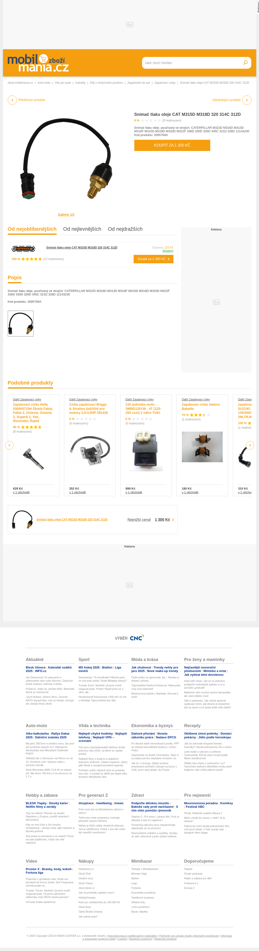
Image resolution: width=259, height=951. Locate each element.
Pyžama (136, 888)
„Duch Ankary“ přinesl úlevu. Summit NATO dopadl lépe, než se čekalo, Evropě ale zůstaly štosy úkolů (50, 700)
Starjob (188, 869)
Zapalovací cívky (164, 82)
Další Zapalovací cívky (27, 399)
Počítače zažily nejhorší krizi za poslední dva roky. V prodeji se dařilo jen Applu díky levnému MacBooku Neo (103, 773)
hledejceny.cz (86, 869)
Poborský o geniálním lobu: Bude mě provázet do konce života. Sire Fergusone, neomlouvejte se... (50, 882)
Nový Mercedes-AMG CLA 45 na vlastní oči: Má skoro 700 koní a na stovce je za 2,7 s (49, 773)
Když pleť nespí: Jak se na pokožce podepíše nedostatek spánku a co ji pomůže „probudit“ (204, 684)
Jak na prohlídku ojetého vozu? (96, 892)
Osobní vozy (86, 878)
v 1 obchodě (21, 492)
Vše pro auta (63, 82)
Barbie (135, 878)
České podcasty (193, 873)
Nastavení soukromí (140, 938)
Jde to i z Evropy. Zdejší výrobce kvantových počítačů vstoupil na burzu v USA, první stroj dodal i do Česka (154, 766)
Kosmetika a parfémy (143, 892)
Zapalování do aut (139, 82)
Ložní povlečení (140, 907)
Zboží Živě (84, 873)
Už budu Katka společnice (41, 902)
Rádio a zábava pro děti (197, 878)
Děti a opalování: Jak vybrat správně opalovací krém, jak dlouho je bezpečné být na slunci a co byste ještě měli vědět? (207, 704)
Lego (134, 883)
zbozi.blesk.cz (86, 888)
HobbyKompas (87, 897)
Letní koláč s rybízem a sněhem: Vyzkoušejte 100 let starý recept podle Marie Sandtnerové (206, 755)
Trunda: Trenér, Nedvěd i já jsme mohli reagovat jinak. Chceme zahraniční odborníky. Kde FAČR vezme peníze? (48, 894)
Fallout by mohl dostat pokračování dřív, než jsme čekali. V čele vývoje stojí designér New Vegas (207, 829)
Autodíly (80, 82)
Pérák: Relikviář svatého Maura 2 (203, 813)
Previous (9, 445)
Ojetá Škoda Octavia (90, 911)
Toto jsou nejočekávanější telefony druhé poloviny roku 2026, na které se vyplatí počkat (102, 750)
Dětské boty (138, 902)
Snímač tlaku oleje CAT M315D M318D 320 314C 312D (187, 114)
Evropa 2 (189, 888)
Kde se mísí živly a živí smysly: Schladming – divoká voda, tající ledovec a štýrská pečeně (50, 828)
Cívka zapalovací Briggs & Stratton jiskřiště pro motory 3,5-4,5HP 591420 (88, 409)
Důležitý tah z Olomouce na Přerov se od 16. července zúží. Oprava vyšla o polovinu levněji (49, 761)
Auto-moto (44, 82)
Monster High (139, 873)
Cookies (122, 938)
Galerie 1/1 (66, 214)
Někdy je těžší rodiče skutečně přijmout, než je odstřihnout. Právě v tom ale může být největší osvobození (102, 829)
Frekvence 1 (191, 883)
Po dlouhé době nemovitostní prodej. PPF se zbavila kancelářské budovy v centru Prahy (155, 747)
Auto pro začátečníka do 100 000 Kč (99, 902)
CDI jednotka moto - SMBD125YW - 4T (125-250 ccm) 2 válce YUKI (143, 409)
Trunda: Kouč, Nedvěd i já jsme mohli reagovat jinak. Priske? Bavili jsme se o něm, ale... (101, 689)
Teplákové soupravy (142, 897)
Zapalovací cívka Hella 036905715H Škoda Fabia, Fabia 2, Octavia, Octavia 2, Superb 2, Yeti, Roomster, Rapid (33, 413)
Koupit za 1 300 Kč (172, 145)
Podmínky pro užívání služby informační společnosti (189, 935)
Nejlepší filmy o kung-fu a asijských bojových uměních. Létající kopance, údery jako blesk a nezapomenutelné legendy (103, 762)
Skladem (167, 251)
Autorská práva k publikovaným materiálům (132, 935)
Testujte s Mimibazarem (145, 869)
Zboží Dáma (86, 883)
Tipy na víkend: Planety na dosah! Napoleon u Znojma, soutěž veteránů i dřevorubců (47, 816)
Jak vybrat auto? (88, 916)
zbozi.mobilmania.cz (20, 82)
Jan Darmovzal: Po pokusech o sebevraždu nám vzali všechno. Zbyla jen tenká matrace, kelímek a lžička (49, 681)
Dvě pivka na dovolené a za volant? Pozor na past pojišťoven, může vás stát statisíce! (50, 839)
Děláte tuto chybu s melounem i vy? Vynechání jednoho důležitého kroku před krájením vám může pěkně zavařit (208, 766)
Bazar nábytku (139, 911)
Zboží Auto (85, 907)
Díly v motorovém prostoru (106, 82)
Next (250, 445)
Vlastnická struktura (165, 938)
